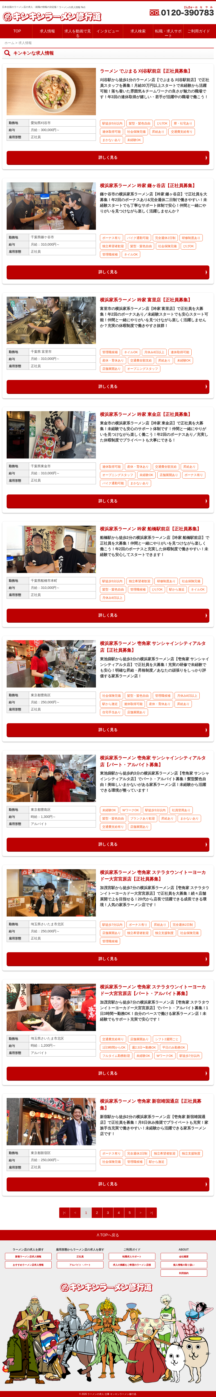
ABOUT (184, 1249)
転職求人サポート (131, 1256)
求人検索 (138, 31)
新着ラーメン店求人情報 (28, 1256)
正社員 (80, 1256)
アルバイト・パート (80, 1265)
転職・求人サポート (168, 33)
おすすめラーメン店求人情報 (28, 1265)
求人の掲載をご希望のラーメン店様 (132, 1265)
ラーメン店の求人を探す (28, 1249)
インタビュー (107, 31)
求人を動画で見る (77, 33)
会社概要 (184, 1256)
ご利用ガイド (198, 31)
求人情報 (47, 31)
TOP (17, 31)
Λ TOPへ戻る (108, 1235)
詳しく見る (108, 157)
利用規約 (184, 1273)
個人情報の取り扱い (183, 1265)
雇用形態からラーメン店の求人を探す (80, 1249)
